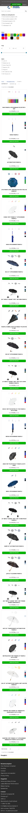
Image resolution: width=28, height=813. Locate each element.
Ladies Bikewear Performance (10, 783)
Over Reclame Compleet (8, 766)
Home (2, 81)
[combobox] (12, 11)
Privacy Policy (5, 775)
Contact (3, 771)
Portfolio (3, 768)
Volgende (11, 87)
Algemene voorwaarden (8, 773)
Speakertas (4, 788)
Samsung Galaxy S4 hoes (8, 781)
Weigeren (25, 4)
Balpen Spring (5, 786)
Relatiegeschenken (11, 81)
